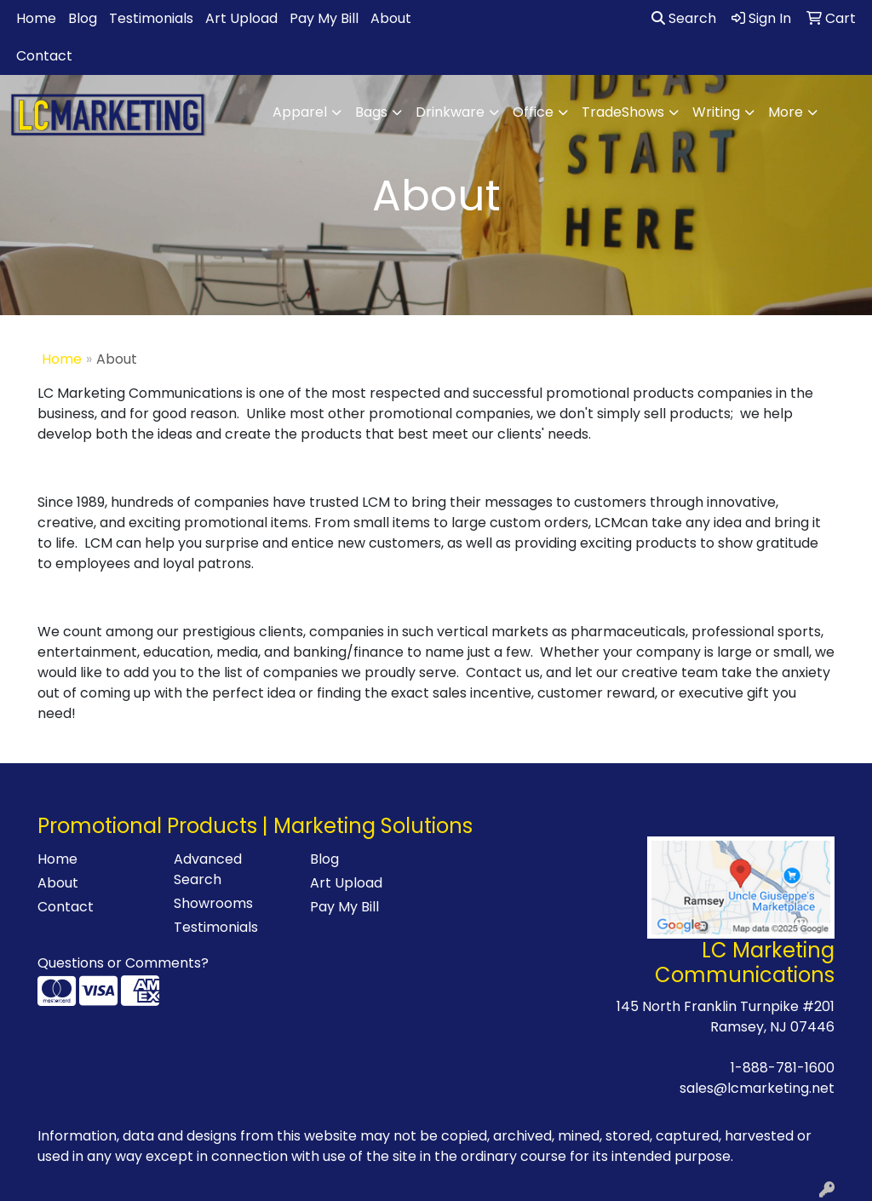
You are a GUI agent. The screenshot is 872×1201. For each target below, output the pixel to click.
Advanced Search (208, 869)
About (390, 18)
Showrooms (213, 903)
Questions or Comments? (123, 963)
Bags (371, 112)
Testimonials (151, 18)
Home (36, 18)
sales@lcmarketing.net (757, 1088)
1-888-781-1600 (783, 1067)
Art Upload (241, 18)
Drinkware (450, 112)
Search (683, 18)
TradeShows (623, 112)
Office (533, 112)
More (785, 112)
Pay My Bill (324, 18)
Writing (716, 112)
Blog (82, 18)
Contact (44, 56)
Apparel (299, 112)
